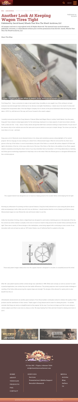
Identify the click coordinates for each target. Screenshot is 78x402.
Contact (14, 391)
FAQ (11, 387)
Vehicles (14, 381)
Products (14, 384)
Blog (63, 380)
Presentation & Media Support (40, 380)
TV (63, 386)
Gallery (65, 383)
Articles (65, 377)
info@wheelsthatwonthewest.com (39, 368)
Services (32, 374)
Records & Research (36, 383)
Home (12, 374)
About (13, 377)
